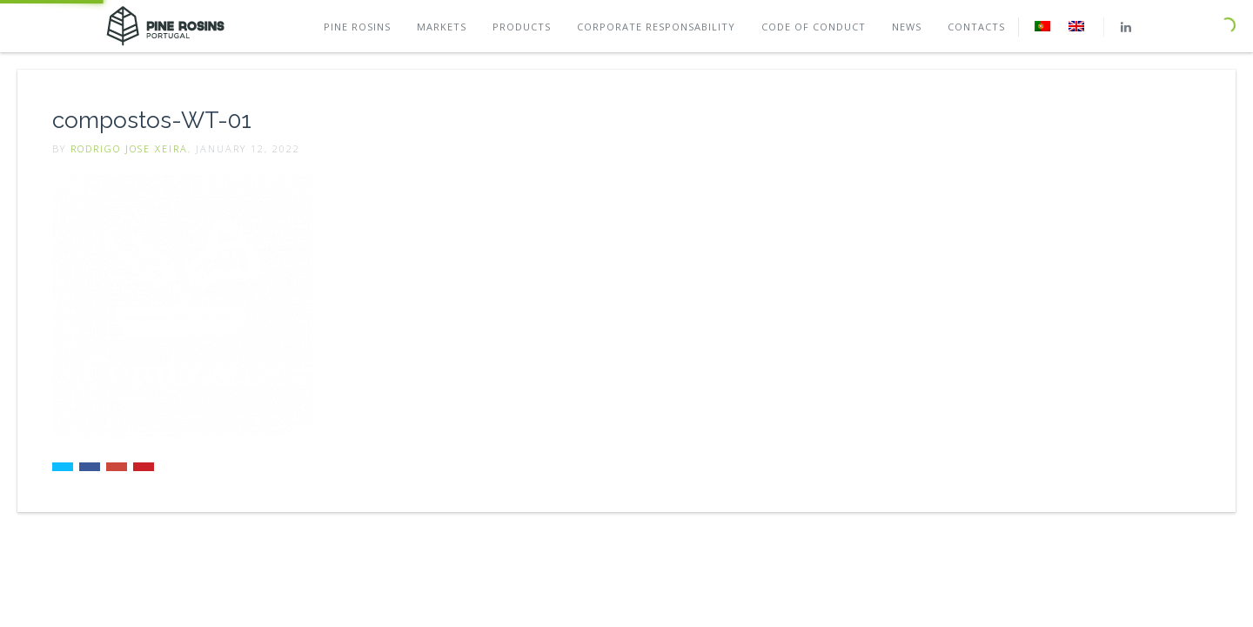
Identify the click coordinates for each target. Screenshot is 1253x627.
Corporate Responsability (656, 26)
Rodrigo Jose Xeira (129, 148)
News (906, 26)
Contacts (976, 26)
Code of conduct (813, 26)
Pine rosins (357, 26)
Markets (441, 26)
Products (521, 26)
